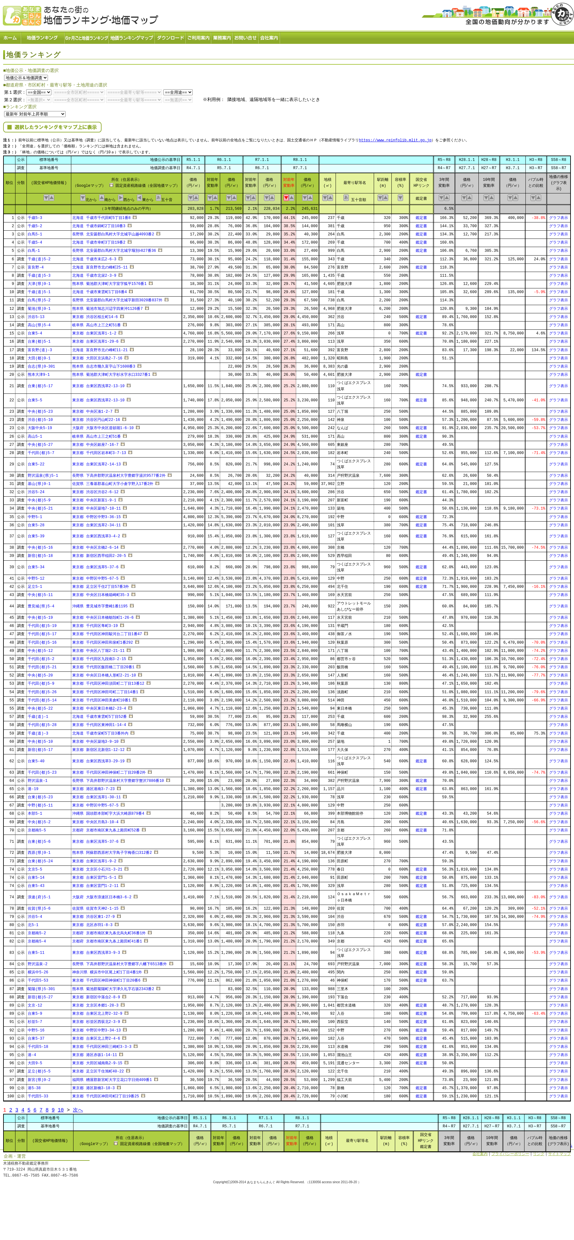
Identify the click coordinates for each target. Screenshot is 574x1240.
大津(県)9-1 (39, 282)
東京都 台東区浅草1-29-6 (95, 340)
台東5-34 (36, 565)
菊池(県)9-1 (39, 307)
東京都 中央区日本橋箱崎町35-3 (100, 593)
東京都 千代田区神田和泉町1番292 (102, 640)
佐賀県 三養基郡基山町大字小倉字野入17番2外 (112, 482)
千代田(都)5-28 (42, 723)
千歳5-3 (35, 216)
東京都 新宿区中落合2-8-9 (96, 995)
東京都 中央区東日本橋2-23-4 (99, 706)
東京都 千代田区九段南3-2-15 (99, 657)
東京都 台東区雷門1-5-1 (94, 875)
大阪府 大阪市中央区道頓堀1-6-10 (102, 426)
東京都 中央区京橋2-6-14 (95, 546)
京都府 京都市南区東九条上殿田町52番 (106, 828)
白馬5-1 (35, 232)
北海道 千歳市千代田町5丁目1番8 (101, 216)
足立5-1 (35, 585)
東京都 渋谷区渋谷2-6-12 (95, 490)
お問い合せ (246, 36)
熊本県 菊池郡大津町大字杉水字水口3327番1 (111, 372)
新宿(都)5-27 (40, 995)
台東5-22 (36, 462)
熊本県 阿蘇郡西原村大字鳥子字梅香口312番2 (112, 851)
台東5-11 (36, 951)
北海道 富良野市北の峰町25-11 (99, 265)
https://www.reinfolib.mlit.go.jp (395, 139)
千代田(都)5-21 (42, 665)
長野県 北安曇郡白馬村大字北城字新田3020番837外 (117, 298)
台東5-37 (36, 1036)
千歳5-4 (35, 240)
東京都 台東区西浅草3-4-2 (96, 534)
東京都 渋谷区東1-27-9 (93, 915)
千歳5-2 (35, 224)
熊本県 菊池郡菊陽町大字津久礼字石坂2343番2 (113, 987)
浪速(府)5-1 (39, 895)
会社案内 (269, 36)
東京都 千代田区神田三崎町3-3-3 (101, 1045)
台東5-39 (36, 534)
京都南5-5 (37, 828)
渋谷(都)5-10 (40, 418)
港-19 (33, 787)
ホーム (10, 36)
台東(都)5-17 (40, 384)
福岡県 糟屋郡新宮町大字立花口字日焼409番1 (112, 1078)
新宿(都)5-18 (40, 554)
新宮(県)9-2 (39, 1078)
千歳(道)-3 (38, 731)
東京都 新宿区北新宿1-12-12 (98, 748)
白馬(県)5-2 (39, 298)
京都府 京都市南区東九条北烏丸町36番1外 (109, 931)
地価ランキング (43, 36)
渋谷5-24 (36, 490)
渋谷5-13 (36, 315)
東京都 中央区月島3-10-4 (95, 820)
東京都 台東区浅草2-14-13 (96, 462)
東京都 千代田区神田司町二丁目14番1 (105, 690)
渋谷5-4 (35, 915)
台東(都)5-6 (39, 839)
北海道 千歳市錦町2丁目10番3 (98, 224)
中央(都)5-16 (40, 546)
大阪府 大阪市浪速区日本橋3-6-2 (101, 895)
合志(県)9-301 (41, 364)
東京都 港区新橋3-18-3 (93, 1086)
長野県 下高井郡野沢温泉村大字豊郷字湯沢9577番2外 (118, 473)
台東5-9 (35, 1011)
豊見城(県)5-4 (41, 604)
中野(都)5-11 (40, 803)
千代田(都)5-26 (42, 690)
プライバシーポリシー (510, 1152)
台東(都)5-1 (39, 340)
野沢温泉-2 (37, 962)
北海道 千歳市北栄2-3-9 (94, 273)
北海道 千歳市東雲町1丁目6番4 (99, 290)
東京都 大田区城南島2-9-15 (97, 1061)
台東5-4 (35, 331)
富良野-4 (36, 265)
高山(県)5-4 (39, 323)
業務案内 (222, 36)
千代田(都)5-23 (42, 770)
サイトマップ (559, 1152)
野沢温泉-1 (37, 779)
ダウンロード (170, 36)
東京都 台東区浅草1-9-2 (94, 859)
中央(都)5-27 (40, 443)
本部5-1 (35, 812)
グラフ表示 (558, 216)
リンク (538, 1152)
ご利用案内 (199, 36)
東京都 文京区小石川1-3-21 (97, 867)
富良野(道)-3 (40, 348)
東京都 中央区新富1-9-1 (94, 498)
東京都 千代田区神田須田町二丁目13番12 (108, 682)
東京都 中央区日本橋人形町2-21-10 (104, 673)
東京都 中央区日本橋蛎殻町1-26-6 (102, 615)
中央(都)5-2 (39, 820)
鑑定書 (421, 216)
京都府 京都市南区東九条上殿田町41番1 (107, 939)
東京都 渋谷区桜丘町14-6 (95, 315)
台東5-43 (36, 884)
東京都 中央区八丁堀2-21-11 (98, 649)
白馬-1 (34, 249)
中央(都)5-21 (40, 507)
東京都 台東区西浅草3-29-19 (98, 759)
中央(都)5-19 (40, 615)
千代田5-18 (38, 1045)
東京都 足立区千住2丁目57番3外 (100, 585)
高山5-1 (35, 434)
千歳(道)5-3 (39, 273)
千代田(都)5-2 (41, 657)
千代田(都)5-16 (42, 640)
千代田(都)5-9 (41, 682)
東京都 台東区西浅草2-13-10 (98, 384)
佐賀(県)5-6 (39, 906)
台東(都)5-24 (40, 859)
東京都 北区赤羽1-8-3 (92, 923)
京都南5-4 (37, 939)
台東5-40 (36, 759)
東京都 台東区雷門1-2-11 (95, 884)
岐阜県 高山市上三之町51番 (96, 323)
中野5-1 (35, 515)
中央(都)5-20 (40, 673)
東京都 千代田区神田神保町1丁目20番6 (106, 979)
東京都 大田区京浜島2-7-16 (97, 356)
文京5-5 (35, 867)
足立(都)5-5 (39, 1069)
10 (61, 1108)
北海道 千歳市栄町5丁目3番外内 (100, 731)
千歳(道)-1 (38, 714)
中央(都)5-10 (40, 739)
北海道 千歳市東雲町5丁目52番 (99, 714)
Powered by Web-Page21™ (550, 1187)
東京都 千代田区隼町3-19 (95, 624)
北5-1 (33, 923)
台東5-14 (36, 875)
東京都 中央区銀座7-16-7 (95, 443)
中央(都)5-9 (39, 498)
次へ (78, 1108)
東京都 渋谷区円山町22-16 (96, 418)
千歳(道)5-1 (39, 290)
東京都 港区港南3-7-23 (93, 787)
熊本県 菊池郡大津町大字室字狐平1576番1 (109, 282)
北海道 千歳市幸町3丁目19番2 (98, 240)
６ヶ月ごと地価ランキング (87, 36)
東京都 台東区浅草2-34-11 (96, 523)
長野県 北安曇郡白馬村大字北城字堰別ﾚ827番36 (114, 249)
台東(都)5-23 (40, 795)
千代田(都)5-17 (42, 632)
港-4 (32, 1053)
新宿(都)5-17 (40, 748)
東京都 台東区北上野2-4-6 (96, 1036)
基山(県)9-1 (39, 482)
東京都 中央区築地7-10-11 (96, 507)
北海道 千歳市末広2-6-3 (94, 257)
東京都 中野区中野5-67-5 (95, 576)
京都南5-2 (37, 931)
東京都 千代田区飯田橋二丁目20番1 (103, 665)
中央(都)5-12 (40, 649)
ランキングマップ (132, 36)
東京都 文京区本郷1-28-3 (95, 1003)
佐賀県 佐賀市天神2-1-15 (95, 906)
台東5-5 (35, 398)
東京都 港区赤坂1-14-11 (94, 1053)
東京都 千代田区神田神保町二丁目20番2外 (109, 770)
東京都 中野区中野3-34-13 (96, 1028)
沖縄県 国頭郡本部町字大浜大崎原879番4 (108, 812)
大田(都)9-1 (39, 356)
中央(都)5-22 (40, 706)
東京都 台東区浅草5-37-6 (95, 565)
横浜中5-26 (38, 970)
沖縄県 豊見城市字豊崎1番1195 (99, 604)
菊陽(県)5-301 (41, 987)
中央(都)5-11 (40, 593)
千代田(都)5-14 (42, 698)
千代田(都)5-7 (41, 451)
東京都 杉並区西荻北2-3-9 (96, 1020)
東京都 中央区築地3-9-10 (95, 739)
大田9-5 (35, 1061)
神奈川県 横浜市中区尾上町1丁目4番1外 (107, 970)
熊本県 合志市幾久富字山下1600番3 (103, 364)
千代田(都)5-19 (42, 624)
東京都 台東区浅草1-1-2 (94, 331)
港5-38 (34, 1086)
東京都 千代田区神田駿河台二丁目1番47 (107, 632)
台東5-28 (36, 523)
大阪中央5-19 (40, 426)
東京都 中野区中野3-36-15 (96, 515)
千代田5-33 (38, 1094)
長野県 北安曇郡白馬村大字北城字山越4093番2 (113, 232)
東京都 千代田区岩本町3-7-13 (99, 451)
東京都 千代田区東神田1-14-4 (99, 723)
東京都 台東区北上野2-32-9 (97, 1011)
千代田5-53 (38, 979)
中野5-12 (36, 576)
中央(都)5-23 (40, 409)
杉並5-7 (35, 1020)
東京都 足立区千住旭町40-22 (98, 1069)
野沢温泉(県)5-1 (43, 473)
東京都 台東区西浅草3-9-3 (96, 951)
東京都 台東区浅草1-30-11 (96, 795)
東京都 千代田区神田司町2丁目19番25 (105, 1094)
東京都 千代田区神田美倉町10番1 (101, 698)
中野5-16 (36, 1028)
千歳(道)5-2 (39, 257)
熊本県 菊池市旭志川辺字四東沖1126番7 (107, 307)
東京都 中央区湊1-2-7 (92, 409)
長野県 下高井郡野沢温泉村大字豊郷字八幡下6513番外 (119, 962)
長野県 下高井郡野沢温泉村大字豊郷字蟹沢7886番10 (118, 779)
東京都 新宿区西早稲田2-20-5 (99, 554)
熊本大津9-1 (39, 372)
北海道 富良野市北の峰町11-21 (99, 348)
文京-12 (35, 1003)
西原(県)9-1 (39, 851)
